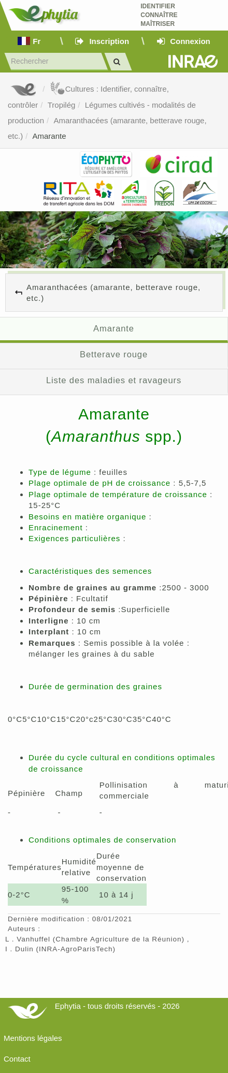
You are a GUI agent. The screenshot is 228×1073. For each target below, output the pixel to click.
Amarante (49, 136)
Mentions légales (33, 1038)
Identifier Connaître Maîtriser (158, 15)
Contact (17, 1058)
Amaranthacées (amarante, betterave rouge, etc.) (113, 292)
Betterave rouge (114, 354)
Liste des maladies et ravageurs (113, 380)
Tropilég (62, 104)
